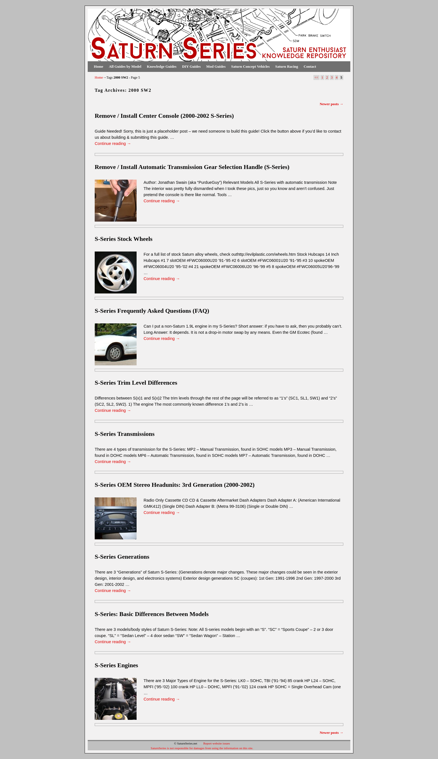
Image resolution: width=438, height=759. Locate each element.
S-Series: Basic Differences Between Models (152, 613)
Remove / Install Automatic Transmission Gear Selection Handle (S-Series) (192, 166)
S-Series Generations (122, 556)
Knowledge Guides (162, 66)
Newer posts (331, 104)
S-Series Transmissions (124, 433)
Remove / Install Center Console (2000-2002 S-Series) (164, 115)
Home (98, 66)
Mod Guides (215, 66)
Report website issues (216, 743)
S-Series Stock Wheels (124, 238)
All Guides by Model (125, 66)
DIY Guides (191, 66)
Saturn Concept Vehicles (250, 66)
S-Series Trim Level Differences (136, 382)
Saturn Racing (286, 66)
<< (316, 77)
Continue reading (113, 143)
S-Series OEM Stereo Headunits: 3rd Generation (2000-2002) (174, 484)
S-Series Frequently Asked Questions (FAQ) (152, 310)
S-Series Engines (116, 665)
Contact (310, 66)
